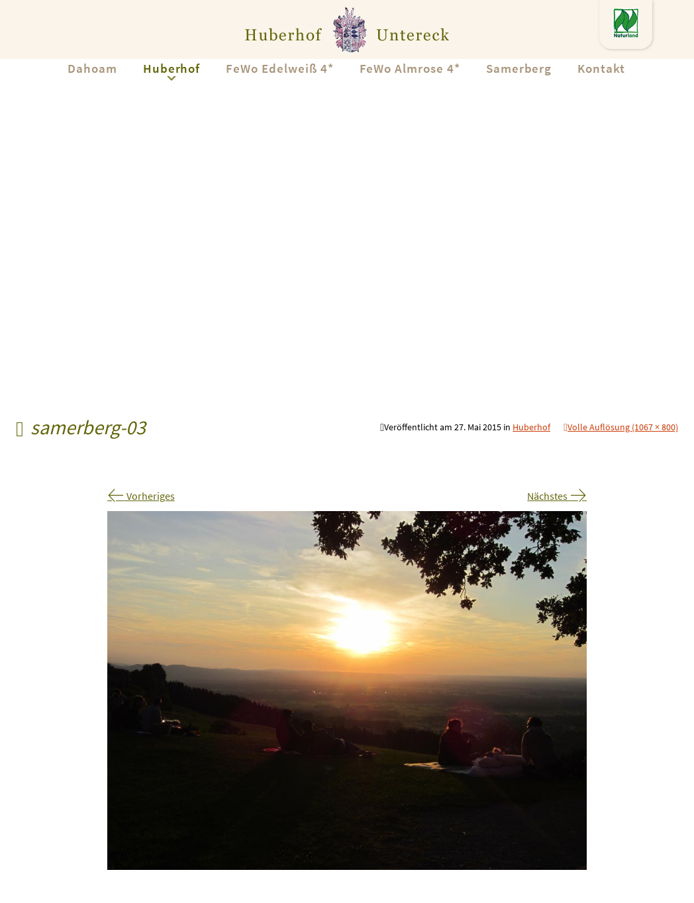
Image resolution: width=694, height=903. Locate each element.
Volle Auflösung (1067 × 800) (623, 427)
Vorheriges (141, 495)
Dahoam (92, 68)
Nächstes (557, 495)
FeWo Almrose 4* (410, 68)
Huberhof (172, 68)
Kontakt (601, 68)
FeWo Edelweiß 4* (279, 68)
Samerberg (519, 68)
